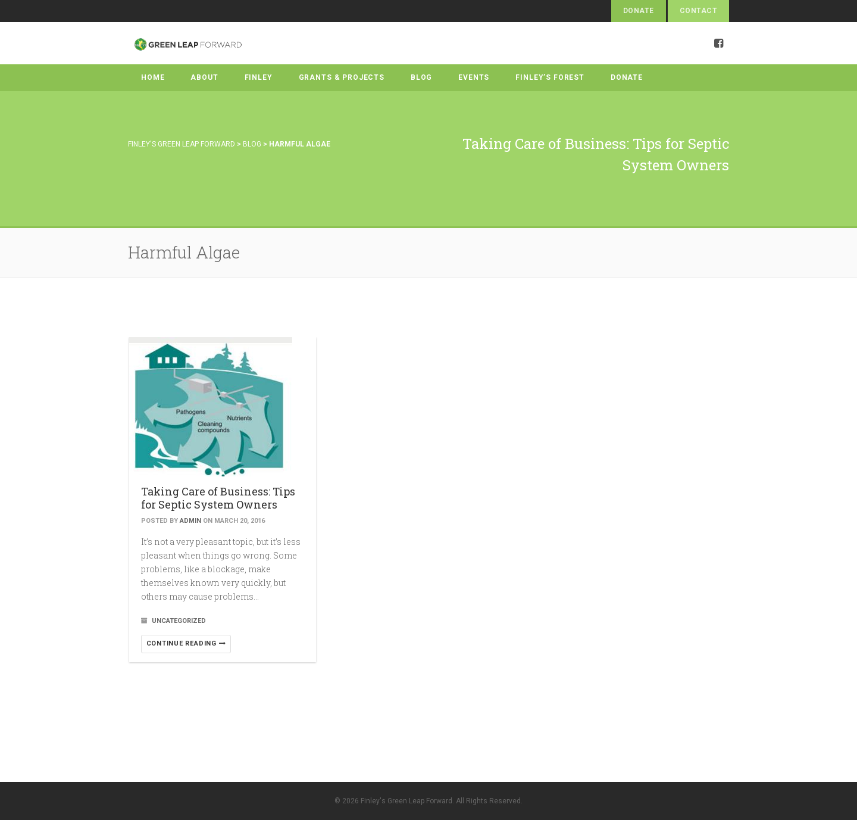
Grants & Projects (341, 77)
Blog (421, 77)
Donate (638, 11)
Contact (698, 11)
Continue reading (186, 643)
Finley (259, 77)
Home (152, 77)
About (204, 77)
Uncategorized (179, 621)
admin (190, 521)
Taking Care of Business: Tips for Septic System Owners (218, 498)
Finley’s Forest (549, 77)
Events (473, 77)
